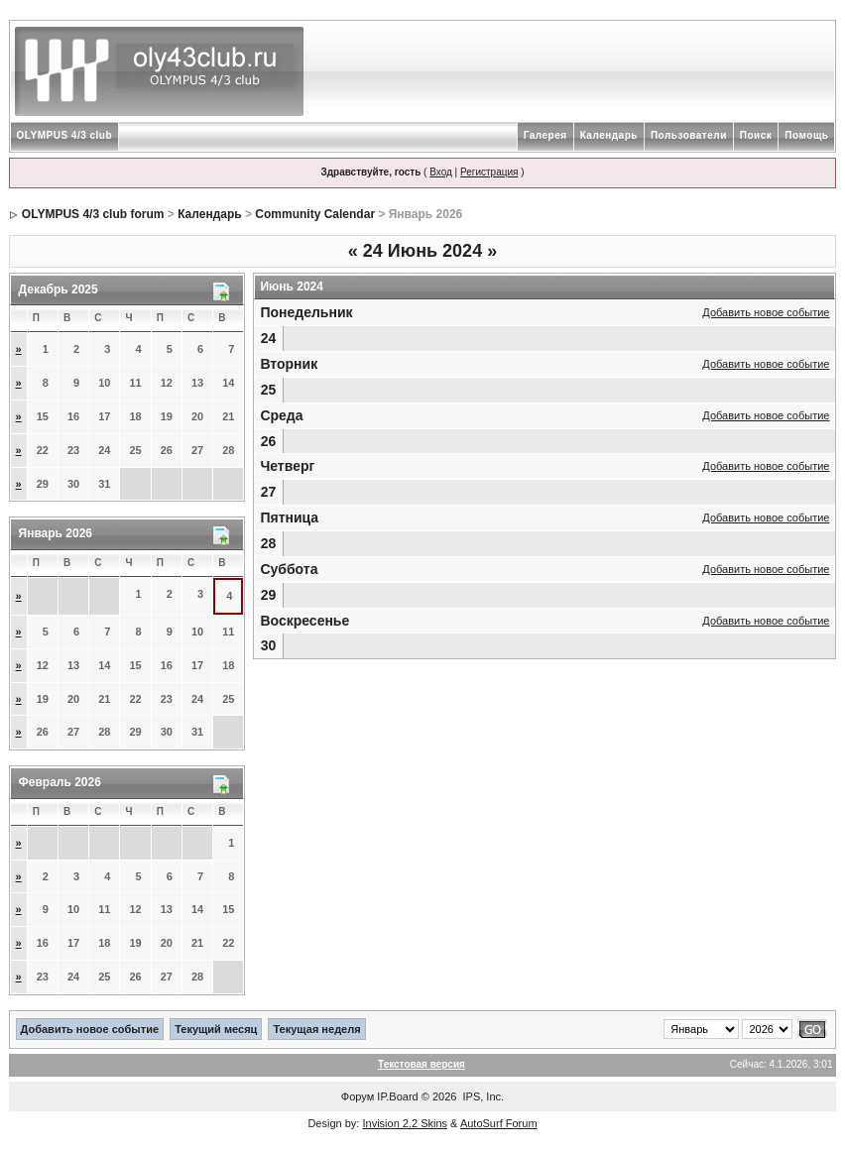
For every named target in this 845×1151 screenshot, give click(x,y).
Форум (357, 1096)
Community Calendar (315, 214)
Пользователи (689, 135)
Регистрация (489, 172)
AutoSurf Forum (499, 1123)
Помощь (806, 135)
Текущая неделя (316, 1029)
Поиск (756, 135)
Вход (440, 172)
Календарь (609, 135)
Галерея (545, 135)
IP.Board (397, 1096)
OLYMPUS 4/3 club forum (93, 214)
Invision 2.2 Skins (404, 1123)
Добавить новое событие (765, 312)
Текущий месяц (216, 1029)
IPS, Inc (482, 1096)
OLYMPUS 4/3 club (65, 135)
